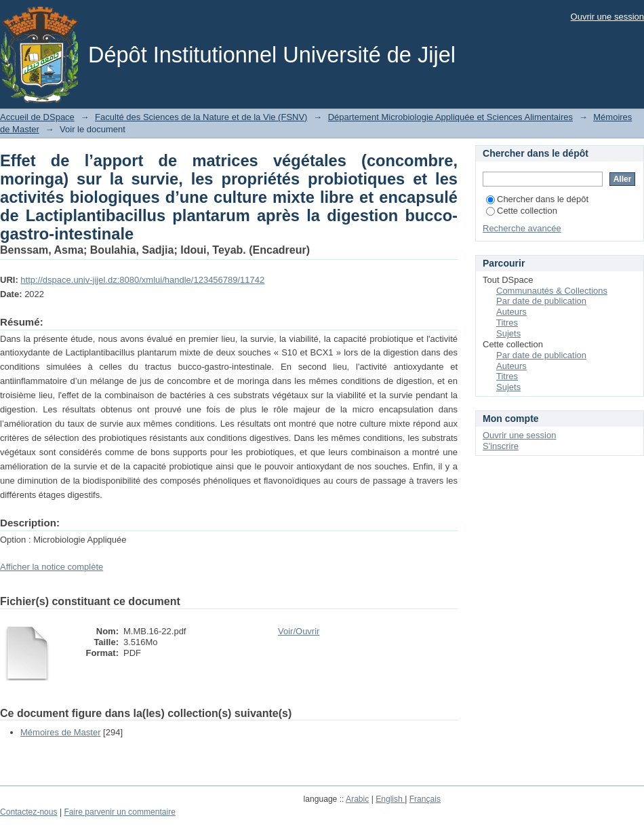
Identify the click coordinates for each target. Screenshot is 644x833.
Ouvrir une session (607, 17)
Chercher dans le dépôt (537, 199)
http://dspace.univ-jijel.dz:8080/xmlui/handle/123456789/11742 (142, 280)
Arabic (357, 799)
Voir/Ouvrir (298, 631)
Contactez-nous (29, 812)
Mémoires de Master (60, 732)
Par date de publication (541, 301)
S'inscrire (501, 446)
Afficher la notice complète (51, 567)
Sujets (508, 333)
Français (425, 799)
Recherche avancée (522, 228)
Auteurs (511, 312)
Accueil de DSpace (37, 117)
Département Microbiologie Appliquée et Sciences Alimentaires (450, 117)
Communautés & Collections (551, 291)
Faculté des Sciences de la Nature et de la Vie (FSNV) (201, 117)
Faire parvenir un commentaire (119, 812)
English (390, 799)
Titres (507, 322)
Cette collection (521, 211)
